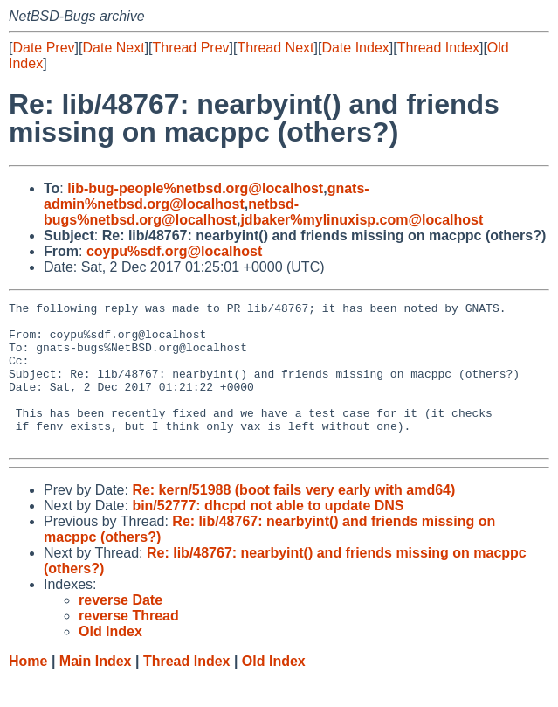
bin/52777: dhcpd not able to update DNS (267, 534)
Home (28, 690)
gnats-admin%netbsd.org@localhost (206, 196)
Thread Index (438, 47)
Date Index (355, 47)
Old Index (274, 690)
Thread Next (275, 47)
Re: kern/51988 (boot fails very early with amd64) (293, 518)
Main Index (95, 690)
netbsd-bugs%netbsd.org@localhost (171, 212)
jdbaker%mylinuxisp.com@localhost (361, 219)
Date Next (113, 47)
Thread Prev (191, 47)
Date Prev (43, 47)
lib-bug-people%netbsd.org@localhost (195, 188)
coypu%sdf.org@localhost (174, 251)
